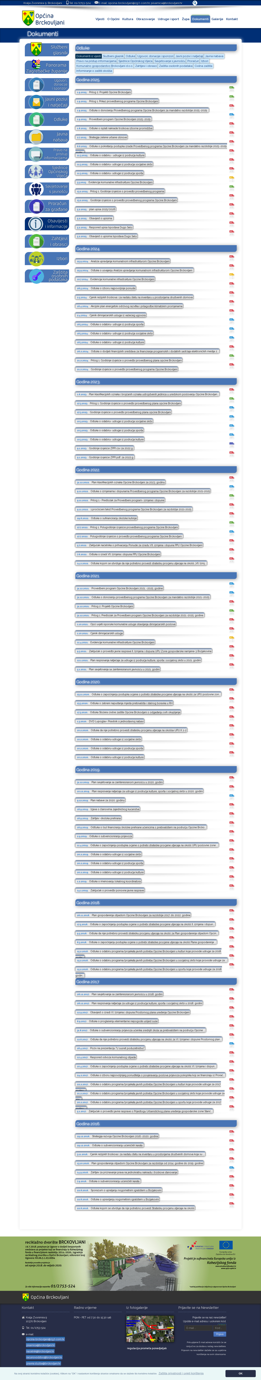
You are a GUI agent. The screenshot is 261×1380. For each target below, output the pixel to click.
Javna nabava (214, 56)
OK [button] (241, 1373)
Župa (185, 19)
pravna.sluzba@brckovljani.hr (43, 1363)
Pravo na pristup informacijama (96, 61)
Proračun (193, 61)
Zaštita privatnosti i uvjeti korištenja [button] (181, 1373)
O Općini (113, 19)
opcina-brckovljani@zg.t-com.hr (129, 3)
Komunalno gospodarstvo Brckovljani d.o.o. (104, 66)
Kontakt (232, 19)
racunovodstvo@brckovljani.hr (44, 1357)
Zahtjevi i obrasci (146, 66)
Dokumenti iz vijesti (88, 56)
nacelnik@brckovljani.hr (40, 1351)
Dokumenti (200, 19)
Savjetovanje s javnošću (170, 61)
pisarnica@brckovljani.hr (166, 3)
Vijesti (100, 19)
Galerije (217, 19)
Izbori (204, 61)
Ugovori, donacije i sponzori (155, 56)
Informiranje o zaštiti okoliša (94, 70)
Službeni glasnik (113, 56)
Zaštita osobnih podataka (175, 66)
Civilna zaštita (203, 66)
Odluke (130, 56)
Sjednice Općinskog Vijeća (135, 61)
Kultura (127, 19)
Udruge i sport (168, 19)
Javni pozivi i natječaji (189, 56)
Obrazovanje (145, 19)
